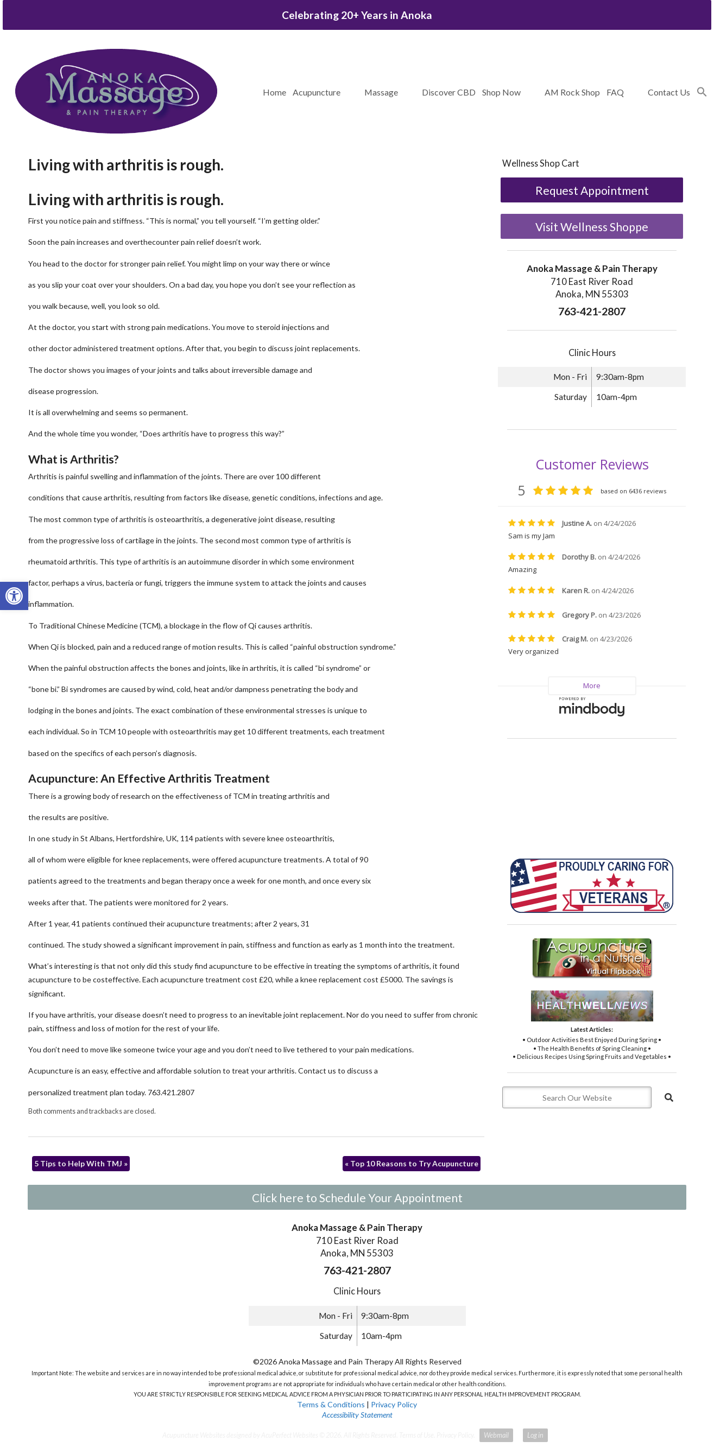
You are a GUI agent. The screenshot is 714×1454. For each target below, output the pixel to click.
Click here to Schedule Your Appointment (357, 1197)
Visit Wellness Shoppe (591, 226)
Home (274, 92)
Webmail (496, 1435)
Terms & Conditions (331, 1404)
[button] (702, 92)
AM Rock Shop (572, 92)
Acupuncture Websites (193, 1435)
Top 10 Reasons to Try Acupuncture (411, 1163)
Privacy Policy (394, 1404)
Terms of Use (416, 1435)
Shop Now (501, 92)
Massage (381, 92)
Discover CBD (449, 92)
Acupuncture (316, 92)
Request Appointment (592, 190)
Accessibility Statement (357, 1414)
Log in (535, 1435)
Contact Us (669, 92)
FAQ (615, 92)
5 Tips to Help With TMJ (81, 1163)
